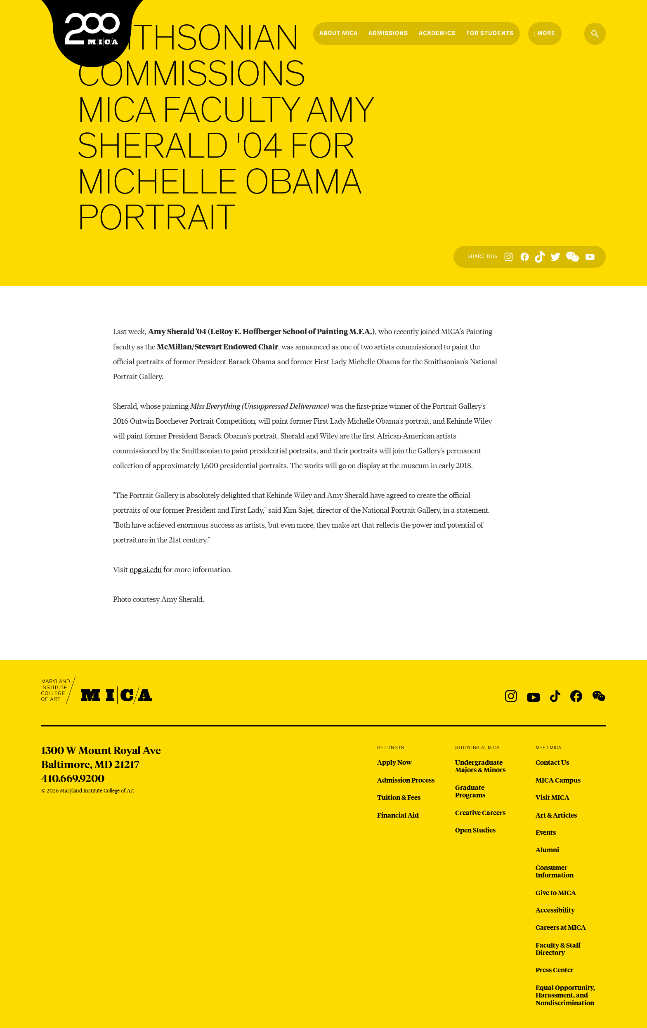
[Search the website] (595, 33)
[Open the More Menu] (545, 33)
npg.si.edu (146, 569)
